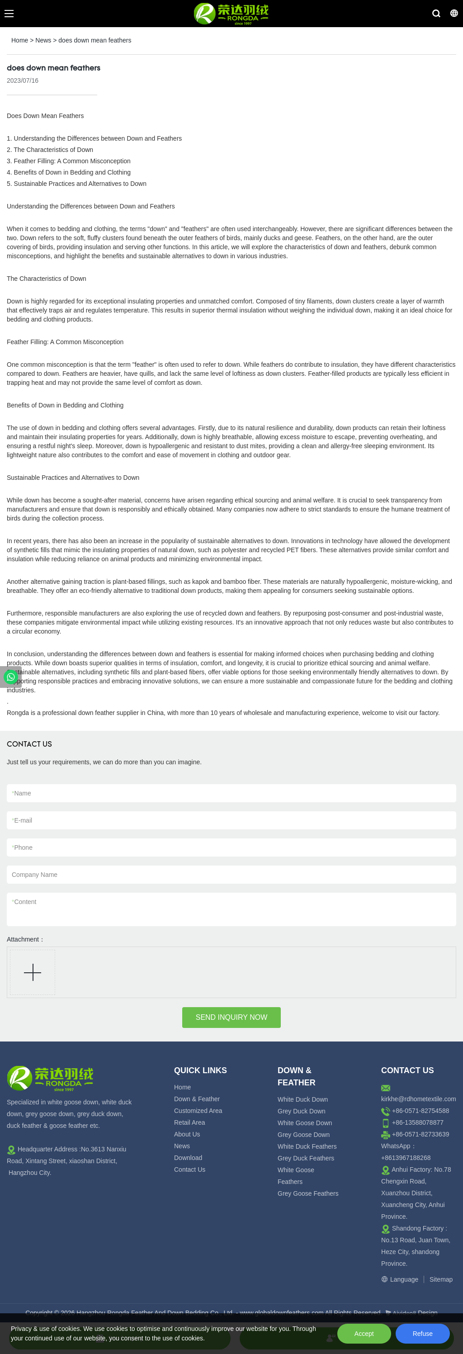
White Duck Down (303, 1099)
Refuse (423, 1333)
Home (19, 40)
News (43, 40)
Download (188, 1157)
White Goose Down (305, 1123)
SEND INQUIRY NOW (232, 1017)
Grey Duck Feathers (306, 1158)
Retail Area (189, 1122)
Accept (364, 1333)
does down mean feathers (94, 40)
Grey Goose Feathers (308, 1193)
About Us (187, 1134)
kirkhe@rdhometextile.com (418, 1099)
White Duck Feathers (307, 1146)
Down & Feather (197, 1099)
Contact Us (189, 1169)
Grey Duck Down (302, 1111)
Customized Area (198, 1110)
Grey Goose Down (304, 1134)
